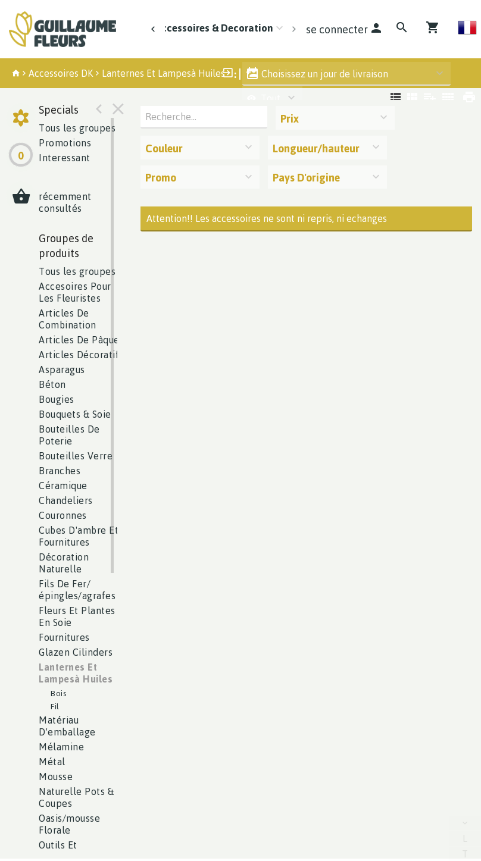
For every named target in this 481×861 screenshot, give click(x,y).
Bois (59, 693)
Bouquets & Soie (75, 414)
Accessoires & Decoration (214, 27)
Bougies (56, 399)
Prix (289, 118)
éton (52, 384)
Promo (160, 177)
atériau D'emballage (67, 726)
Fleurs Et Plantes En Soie (77, 616)
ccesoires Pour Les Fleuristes (75, 292)
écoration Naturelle (64, 563)
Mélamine (61, 747)
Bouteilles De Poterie (69, 435)
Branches (59, 471)
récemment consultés (65, 202)
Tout (263, 98)
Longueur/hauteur (316, 148)
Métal (52, 762)
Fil (55, 706)
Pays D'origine (306, 177)
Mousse (56, 776)
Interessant (64, 158)
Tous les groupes (77, 128)
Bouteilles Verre (76, 456)
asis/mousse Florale (69, 824)
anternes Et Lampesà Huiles (76, 673)
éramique (63, 485)
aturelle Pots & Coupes (76, 797)
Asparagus (62, 369)
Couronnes (63, 515)
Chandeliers (66, 500)
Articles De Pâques (81, 340)
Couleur (164, 148)
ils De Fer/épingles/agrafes (77, 590)
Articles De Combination (67, 319)
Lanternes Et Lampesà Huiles (163, 73)
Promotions (65, 143)
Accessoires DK (61, 73)
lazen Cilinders (76, 652)
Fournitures (64, 637)
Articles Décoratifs (81, 355)
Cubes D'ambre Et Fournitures (78, 536)
